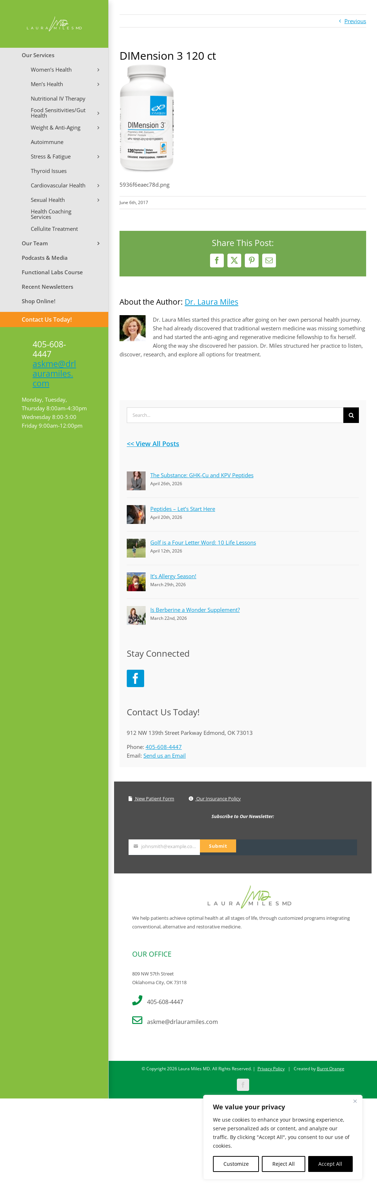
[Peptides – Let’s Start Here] (136, 509)
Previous (355, 21)
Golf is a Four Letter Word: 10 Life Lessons (203, 542)
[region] (283, 1137)
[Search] (351, 415)
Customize (236, 1163)
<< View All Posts (153, 443)
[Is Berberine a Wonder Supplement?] (136, 610)
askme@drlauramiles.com (54, 373)
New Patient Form (151, 798)
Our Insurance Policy (215, 798)
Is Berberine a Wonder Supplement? (195, 609)
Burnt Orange (330, 1057)
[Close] (355, 1101)
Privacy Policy (271, 1057)
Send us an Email (164, 755)
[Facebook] (135, 678)
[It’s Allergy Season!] (136, 576)
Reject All (283, 1163)
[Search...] (235, 415)
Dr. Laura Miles (211, 302)
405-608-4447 (164, 746)
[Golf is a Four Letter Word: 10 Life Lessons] (136, 543)
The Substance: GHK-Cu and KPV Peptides (202, 475)
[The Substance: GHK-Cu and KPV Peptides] (136, 475)
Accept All (330, 1163)
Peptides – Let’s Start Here (182, 508)
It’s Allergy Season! (173, 576)
